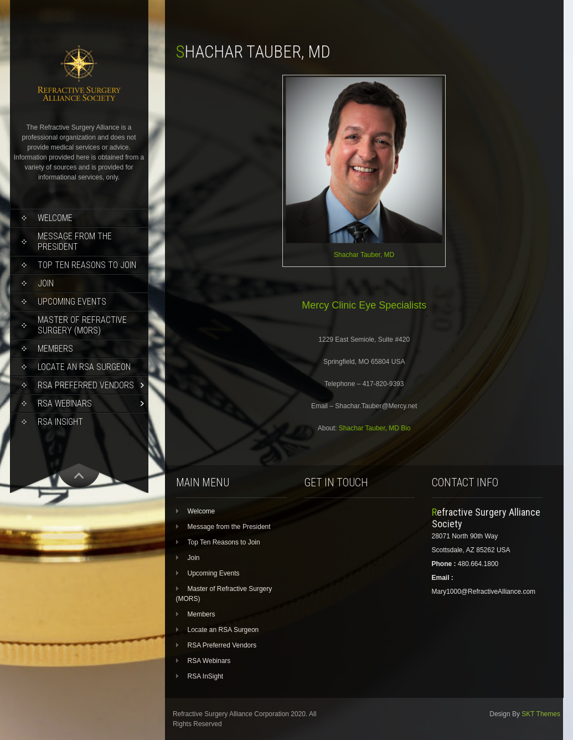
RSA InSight (60, 422)
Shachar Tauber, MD (364, 255)
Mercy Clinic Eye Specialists (364, 305)
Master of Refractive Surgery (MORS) (82, 325)
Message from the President (75, 241)
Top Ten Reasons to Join (87, 265)
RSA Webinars (65, 403)
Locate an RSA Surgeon (84, 367)
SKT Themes (541, 714)
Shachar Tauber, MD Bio (375, 428)
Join (46, 283)
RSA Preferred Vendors (86, 385)
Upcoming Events (72, 301)
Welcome (55, 218)
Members (55, 348)
